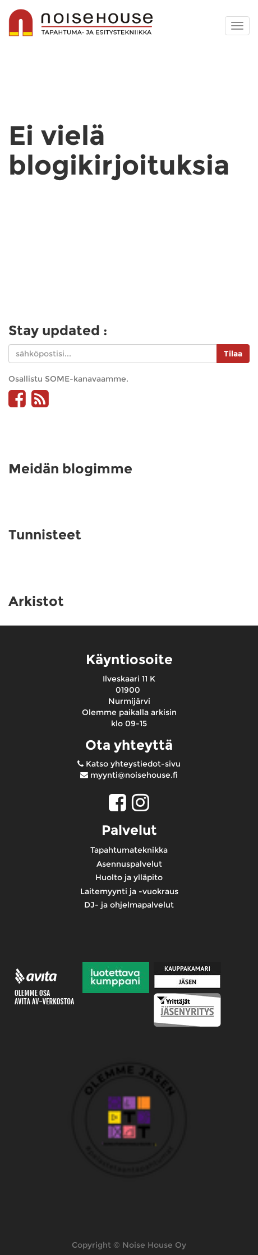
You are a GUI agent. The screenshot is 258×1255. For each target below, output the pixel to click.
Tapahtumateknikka (129, 850)
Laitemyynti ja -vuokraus (129, 891)
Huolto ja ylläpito (129, 877)
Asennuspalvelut (129, 864)
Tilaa (233, 354)
